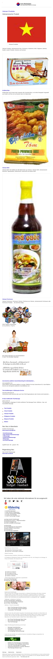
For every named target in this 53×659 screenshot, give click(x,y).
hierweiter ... (43, 597)
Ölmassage (6, 438)
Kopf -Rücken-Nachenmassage (11, 434)
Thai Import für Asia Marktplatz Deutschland (18, 644)
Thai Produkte (7, 408)
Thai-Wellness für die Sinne (14, 629)
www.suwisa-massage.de (8, 430)
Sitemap (4, 652)
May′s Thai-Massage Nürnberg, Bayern (17, 607)
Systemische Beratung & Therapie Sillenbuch (19, 646)
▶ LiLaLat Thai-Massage (11, 579)
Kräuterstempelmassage (9, 437)
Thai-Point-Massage (12, 621)
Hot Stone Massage (8, 440)
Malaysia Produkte (9, 419)
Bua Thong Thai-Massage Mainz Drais (17, 619)
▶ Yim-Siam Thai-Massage (11, 603)
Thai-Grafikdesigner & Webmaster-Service (13, 390)
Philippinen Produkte (9, 416)
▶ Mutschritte (8, 525)
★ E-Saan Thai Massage (11, 514)
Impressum (18, 652)
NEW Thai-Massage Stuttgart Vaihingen (17, 608)
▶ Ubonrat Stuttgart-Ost (10, 521)
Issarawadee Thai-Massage (14, 610)
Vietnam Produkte (8, 413)
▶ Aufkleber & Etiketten (10, 575)
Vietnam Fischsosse (7, 299)
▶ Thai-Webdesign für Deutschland (13, 526)
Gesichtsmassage (7, 433)
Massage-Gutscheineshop (14, 627)
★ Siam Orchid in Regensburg (12, 512)
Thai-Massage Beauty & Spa (15, 647)
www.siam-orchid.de (7, 453)
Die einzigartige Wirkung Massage (16, 631)
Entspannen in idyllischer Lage (15, 628)
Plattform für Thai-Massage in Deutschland (18, 642)
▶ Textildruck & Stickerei (10, 571)
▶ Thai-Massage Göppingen (11, 530)
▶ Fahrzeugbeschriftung (10, 573)
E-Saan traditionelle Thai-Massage (11, 398)
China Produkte (8, 411)
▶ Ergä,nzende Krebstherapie (12, 519)
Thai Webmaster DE (24, 656)
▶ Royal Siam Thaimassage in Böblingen (14, 551)
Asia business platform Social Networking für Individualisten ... (18, 381)
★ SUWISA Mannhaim (10, 511)
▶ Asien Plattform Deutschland (12, 528)
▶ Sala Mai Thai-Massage (11, 580)
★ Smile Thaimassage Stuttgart (12, 516)
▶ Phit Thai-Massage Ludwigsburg (13, 600)
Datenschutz (11, 652)
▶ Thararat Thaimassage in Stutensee (14, 601)
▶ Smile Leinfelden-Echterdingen (13, 523)
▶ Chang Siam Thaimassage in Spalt (13, 550)
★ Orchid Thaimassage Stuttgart (12, 513)
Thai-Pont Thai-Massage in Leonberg (17, 645)
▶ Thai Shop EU (9, 529)
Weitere (6, 421)
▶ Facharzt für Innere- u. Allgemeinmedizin (15, 520)
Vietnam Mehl (5, 167)
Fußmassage (6, 436)
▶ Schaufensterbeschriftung (11, 574)
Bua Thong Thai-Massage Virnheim (16, 620)
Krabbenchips (6, 90)
